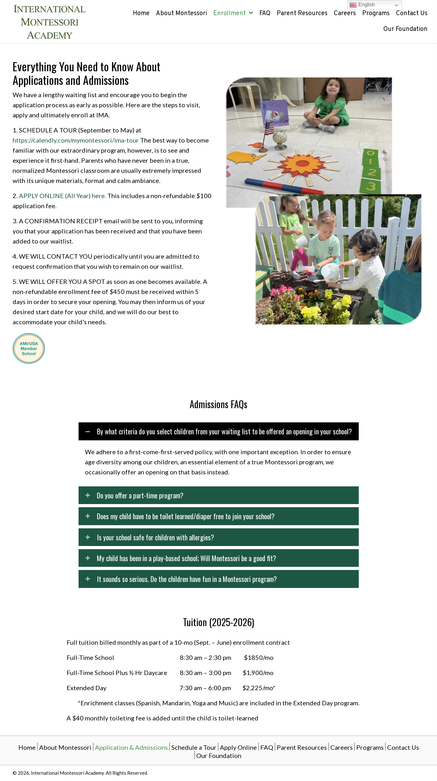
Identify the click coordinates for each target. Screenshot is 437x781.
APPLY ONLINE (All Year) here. (62, 195)
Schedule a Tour (193, 747)
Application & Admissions (131, 747)
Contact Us (403, 747)
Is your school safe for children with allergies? (155, 537)
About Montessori (65, 747)
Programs (370, 747)
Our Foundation (218, 755)
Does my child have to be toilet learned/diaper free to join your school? (186, 516)
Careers (341, 747)
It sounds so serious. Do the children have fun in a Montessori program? (187, 579)
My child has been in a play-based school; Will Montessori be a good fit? (186, 558)
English (362, 5)
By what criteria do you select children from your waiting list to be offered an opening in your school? (224, 431)
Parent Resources (302, 747)
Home (27, 747)
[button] (219, 431)
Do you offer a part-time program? (140, 495)
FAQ (266, 747)
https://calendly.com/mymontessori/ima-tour (76, 140)
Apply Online (238, 747)
